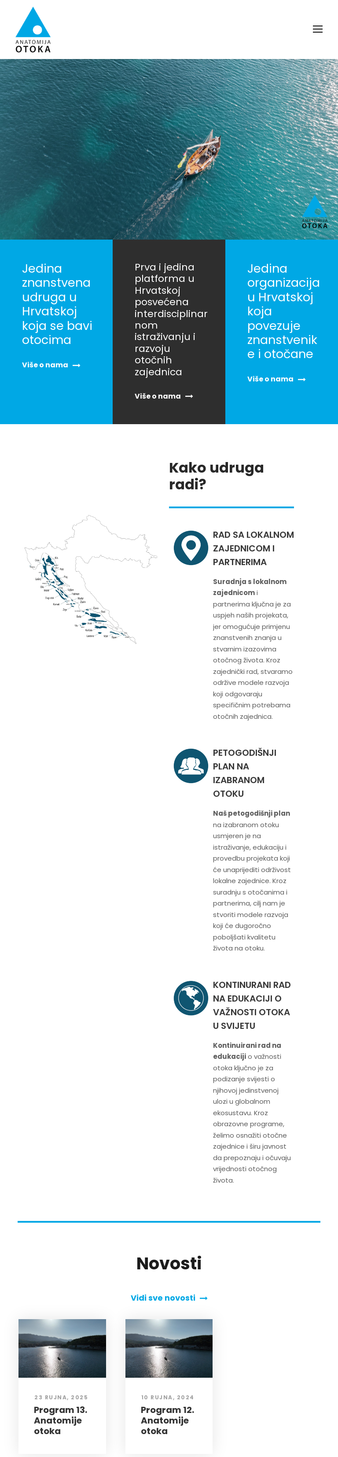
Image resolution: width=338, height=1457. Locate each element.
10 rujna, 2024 (166, 1329)
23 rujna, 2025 (59, 1329)
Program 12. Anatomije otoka (166, 1351)
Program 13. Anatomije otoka (59, 1351)
